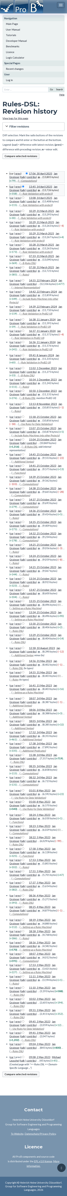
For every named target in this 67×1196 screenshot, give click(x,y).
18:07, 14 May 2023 (40, 698)
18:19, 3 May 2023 (39, 919)
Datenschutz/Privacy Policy (40, 1133)
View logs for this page (15, 118)
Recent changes (15, 68)
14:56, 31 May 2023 (40, 660)
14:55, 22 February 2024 (43, 280)
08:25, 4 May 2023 (39, 906)
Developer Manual (16, 40)
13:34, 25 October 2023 (42, 612)
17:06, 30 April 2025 (40, 173)
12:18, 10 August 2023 (42, 648)
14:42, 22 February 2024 (43, 291)
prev (18, 173)
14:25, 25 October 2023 (42, 544)
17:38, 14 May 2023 (40, 743)
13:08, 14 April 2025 (40, 197)
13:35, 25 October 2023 (42, 601)
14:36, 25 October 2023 (42, 510)
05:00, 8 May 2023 (39, 801)
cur (12, 186)
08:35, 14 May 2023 (40, 766)
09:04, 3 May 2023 (39, 1043)
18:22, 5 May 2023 (39, 837)
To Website (17, 1133)
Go (51, 89)
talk (23, 177)
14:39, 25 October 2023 (42, 476)
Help (61, 94)
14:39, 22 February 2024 (43, 306)
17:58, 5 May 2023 (39, 848)
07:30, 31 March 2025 (41, 267)
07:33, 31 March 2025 (41, 256)
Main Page (12, 23)
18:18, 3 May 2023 (39, 931)
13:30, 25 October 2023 (42, 623)
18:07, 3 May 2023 (39, 953)
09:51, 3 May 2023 (39, 1010)
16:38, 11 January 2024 (42, 319)
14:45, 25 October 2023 (42, 454)
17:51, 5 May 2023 (39, 871)
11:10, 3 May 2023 (39, 987)
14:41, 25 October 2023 (42, 465)
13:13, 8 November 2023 (43, 403)
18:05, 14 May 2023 (40, 720)
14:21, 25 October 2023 (42, 567)
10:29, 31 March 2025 (41, 210)
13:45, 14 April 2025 (40, 186)
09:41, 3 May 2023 (39, 1032)
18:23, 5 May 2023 (39, 826)
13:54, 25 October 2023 (42, 578)
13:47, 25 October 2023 (42, 589)
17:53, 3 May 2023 (39, 964)
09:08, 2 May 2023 (39, 1057)
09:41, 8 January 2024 (41, 355)
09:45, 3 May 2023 (39, 1021)
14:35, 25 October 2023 (42, 522)
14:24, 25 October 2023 (42, 555)
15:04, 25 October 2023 (42, 439)
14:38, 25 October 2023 (42, 488)
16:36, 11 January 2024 (42, 342)
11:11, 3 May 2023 (39, 976)
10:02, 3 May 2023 (39, 998)
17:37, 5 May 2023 (39, 882)
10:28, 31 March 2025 (41, 244)
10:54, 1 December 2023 (43, 379)
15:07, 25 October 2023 (42, 428)
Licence (10, 52)
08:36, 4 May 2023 (39, 895)
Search (59, 89)
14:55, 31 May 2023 (40, 672)
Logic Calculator (15, 57)
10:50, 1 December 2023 (43, 390)
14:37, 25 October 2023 (42, 499)
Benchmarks (12, 46)
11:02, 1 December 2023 (43, 368)
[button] (33, 126)
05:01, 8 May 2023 (39, 790)
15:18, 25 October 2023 (42, 416)
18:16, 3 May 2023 (39, 942)
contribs (31, 177)
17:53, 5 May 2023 (39, 859)
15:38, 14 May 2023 (40, 754)
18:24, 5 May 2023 (39, 814)
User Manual (13, 29)
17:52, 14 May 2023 (40, 732)
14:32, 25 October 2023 (42, 533)
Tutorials (11, 35)
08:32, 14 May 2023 (40, 777)
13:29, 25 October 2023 (42, 634)
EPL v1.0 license (43, 1161)
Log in (9, 80)
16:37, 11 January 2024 (42, 330)
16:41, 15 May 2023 (40, 685)
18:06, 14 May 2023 (40, 709)
